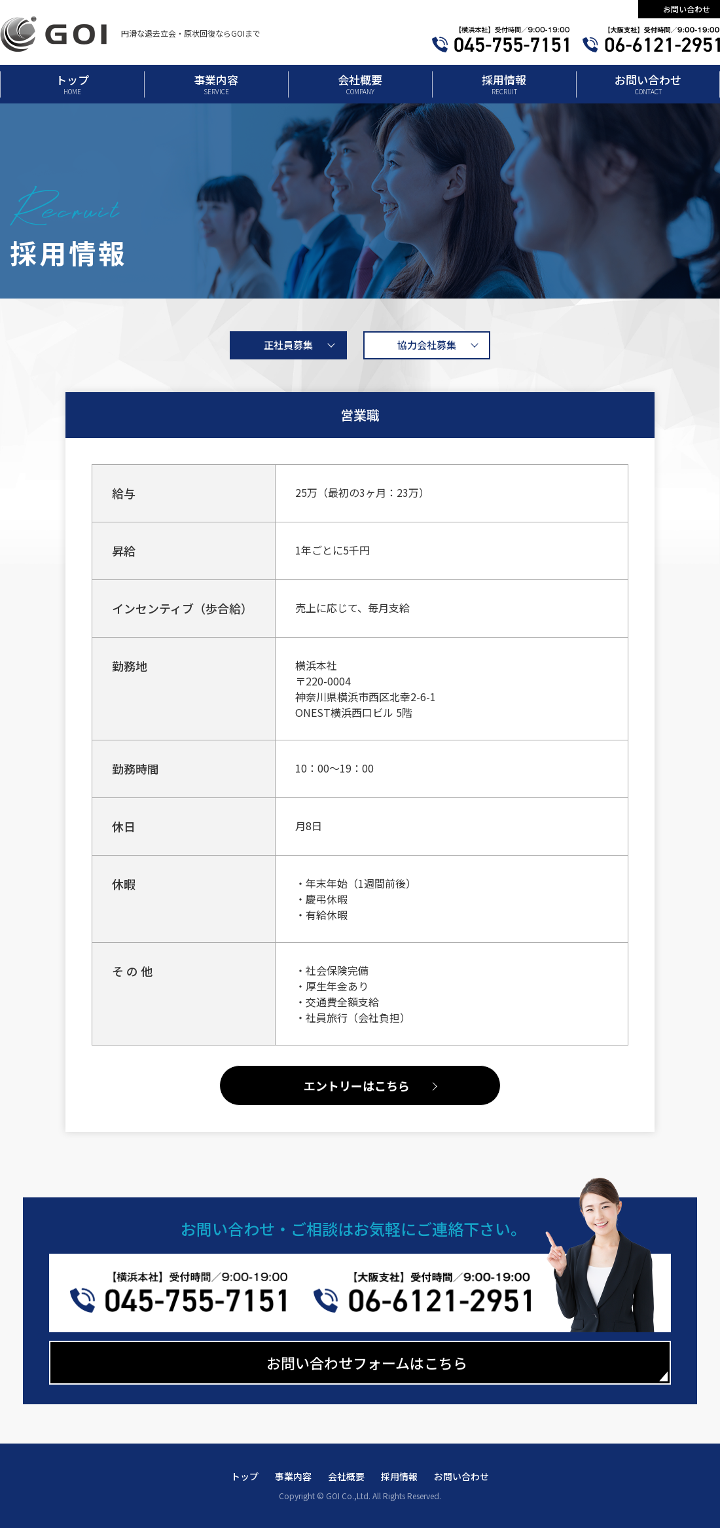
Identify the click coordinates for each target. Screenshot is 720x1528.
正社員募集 (288, 345)
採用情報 (504, 83)
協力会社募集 (426, 345)
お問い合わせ (686, 8)
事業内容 (216, 83)
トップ (72, 83)
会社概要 (360, 83)
